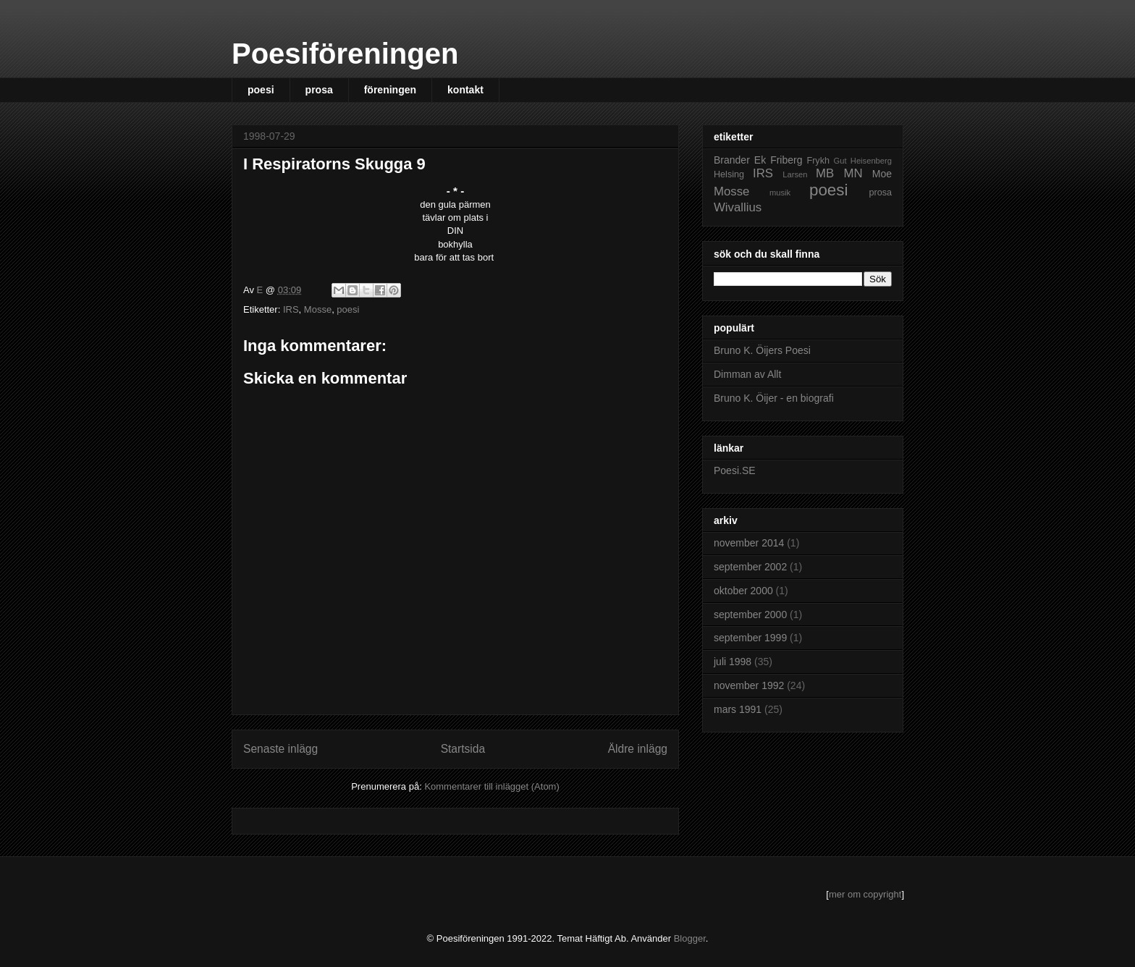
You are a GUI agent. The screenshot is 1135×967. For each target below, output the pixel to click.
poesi (261, 90)
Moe (882, 174)
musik (779, 192)
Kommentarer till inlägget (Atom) (491, 786)
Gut (840, 160)
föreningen (390, 90)
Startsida (463, 749)
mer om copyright (865, 894)
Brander (732, 160)
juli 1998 (732, 661)
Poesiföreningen (345, 53)
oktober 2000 (743, 590)
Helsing (729, 174)
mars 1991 (737, 709)
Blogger (690, 938)
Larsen (794, 174)
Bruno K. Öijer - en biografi (774, 398)
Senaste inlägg (280, 749)
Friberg (786, 160)
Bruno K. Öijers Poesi (762, 350)
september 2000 (750, 614)
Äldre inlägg (637, 749)
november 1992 (749, 685)
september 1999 (750, 637)
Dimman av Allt (747, 374)
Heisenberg (871, 160)
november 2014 (749, 543)
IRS (291, 309)
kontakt (465, 90)
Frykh (817, 161)
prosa (319, 90)
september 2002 (750, 567)
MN (852, 173)
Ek (760, 160)
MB (825, 173)
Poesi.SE (735, 470)
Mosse (318, 309)
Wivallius (737, 207)
